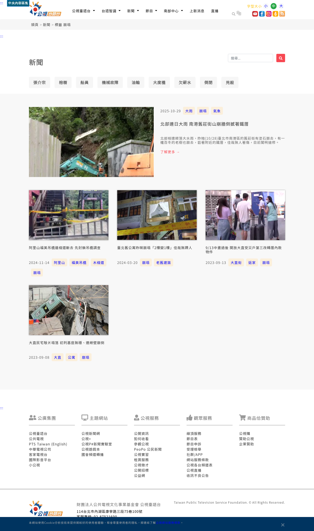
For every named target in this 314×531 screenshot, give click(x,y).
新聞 (46, 24)
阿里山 (59, 262)
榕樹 (63, 82)
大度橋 (159, 82)
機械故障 (110, 82)
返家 (252, 262)
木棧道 (98, 262)
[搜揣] (250, 58)
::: (1, 2)
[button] (83, 10)
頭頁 (35, 24)
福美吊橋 (79, 262)
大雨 (189, 110)
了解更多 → (170, 151)
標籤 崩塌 (63, 24)
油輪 (136, 82)
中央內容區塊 (18, 3)
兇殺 (230, 82)
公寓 (71, 357)
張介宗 (39, 82)
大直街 (236, 262)
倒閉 (208, 82)
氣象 (217, 110)
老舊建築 (163, 262)
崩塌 (203, 110)
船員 (84, 82)
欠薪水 (185, 82)
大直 (57, 357)
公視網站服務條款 (168, 522)
